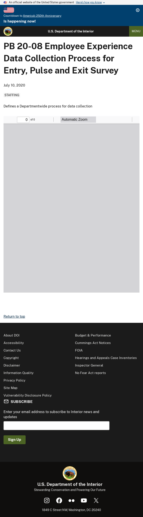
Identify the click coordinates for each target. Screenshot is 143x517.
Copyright (11, 358)
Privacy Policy (14, 380)
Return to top (14, 316)
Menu (136, 31)
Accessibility (14, 343)
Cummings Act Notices (93, 343)
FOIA (79, 350)
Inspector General (89, 365)
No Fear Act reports (90, 373)
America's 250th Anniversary (42, 15)
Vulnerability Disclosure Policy (28, 395)
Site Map (10, 388)
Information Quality (19, 373)
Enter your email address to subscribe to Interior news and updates (51, 414)
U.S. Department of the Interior (71, 31)
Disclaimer (12, 365)
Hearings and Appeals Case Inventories (106, 358)
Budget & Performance (93, 335)
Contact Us (12, 350)
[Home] (8, 31)
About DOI (11, 335)
